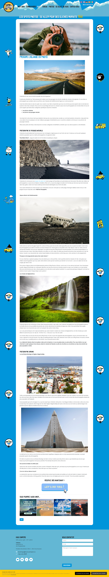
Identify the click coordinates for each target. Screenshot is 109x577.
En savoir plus (13, 574)
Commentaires (31, 7)
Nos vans (21, 7)
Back (22, 519)
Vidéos (44, 7)
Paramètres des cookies (99, 573)
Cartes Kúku (74, 7)
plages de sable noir (40, 181)
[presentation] (72, 560)
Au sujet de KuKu (62, 7)
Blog (39, 7)
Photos (51, 7)
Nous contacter (88, 5)
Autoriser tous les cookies (82, 573)
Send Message (66, 565)
